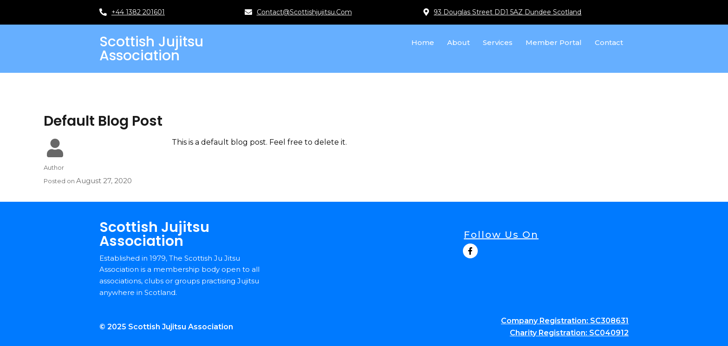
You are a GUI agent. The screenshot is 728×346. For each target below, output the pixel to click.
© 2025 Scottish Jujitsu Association (166, 326)
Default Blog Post (103, 121)
